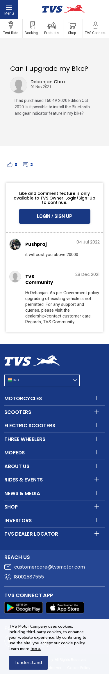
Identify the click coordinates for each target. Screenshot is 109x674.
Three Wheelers (24, 439)
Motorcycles (23, 398)
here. (36, 649)
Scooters (17, 412)
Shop (72, 33)
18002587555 (29, 577)
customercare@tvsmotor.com (49, 567)
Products (51, 33)
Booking (31, 33)
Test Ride (10, 33)
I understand (28, 662)
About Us (16, 466)
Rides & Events (23, 479)
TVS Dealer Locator (31, 533)
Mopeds (14, 452)
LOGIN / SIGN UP (54, 216)
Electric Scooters (29, 425)
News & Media (22, 493)
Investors (18, 520)
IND (16, 380)
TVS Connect (95, 33)
